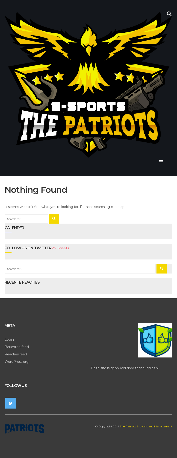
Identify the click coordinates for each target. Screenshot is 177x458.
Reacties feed (16, 354)
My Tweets (60, 248)
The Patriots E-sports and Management (146, 426)
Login (9, 339)
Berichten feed (17, 347)
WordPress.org (17, 362)
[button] (161, 162)
